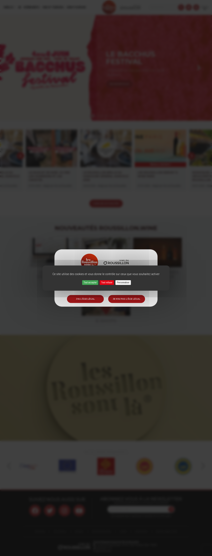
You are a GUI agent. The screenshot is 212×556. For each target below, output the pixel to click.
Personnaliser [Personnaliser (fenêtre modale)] (123, 282)
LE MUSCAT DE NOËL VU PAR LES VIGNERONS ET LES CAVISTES (49, 176)
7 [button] (119, 115)
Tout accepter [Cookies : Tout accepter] (90, 282)
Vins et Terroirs (53, 7)
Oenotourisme (76, 7)
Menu (9, 7)
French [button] (204, 7)
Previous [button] (13, 67)
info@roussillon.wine (102, 551)
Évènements (31, 7)
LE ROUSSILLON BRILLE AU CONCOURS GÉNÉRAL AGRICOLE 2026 (105, 176)
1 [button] (92, 115)
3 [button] (101, 115)
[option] (106, 68)
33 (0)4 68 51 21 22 (103, 548)
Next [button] (198, 67)
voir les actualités (106, 203)
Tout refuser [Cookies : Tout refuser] (106, 282)
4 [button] (106, 115)
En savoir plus (119, 83)
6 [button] (114, 115)
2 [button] (97, 115)
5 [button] (110, 115)
